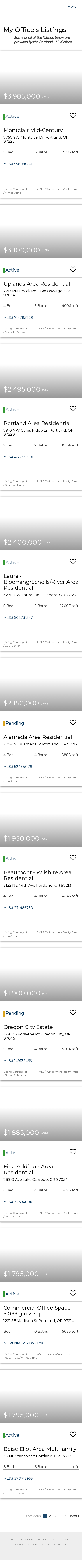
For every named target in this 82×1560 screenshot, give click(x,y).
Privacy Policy (56, 1544)
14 (64, 1516)
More (72, 6)
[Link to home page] (12, 6)
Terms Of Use (24, 1544)
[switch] (73, 114)
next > (75, 1516)
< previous (33, 1516)
